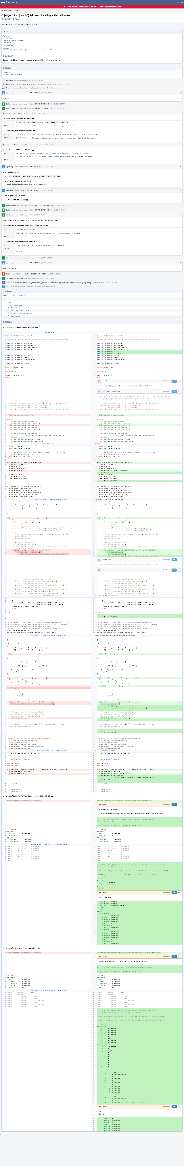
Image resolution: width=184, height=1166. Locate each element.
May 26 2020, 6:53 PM (48, 145)
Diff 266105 (34, 93)
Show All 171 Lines (49, 499)
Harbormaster (11, 104)
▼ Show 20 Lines (61, 499)
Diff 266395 (34, 190)
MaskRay (9, 45)
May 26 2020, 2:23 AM (38, 113)
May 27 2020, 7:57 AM (46, 263)
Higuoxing (14, 24)
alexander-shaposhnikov (14, 40)
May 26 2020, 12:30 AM (57, 108)
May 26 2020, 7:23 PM (46, 190)
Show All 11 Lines (48, 444)
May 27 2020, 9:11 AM (54, 274)
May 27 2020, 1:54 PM (47, 278)
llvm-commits (29, 88)
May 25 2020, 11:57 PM (57, 104)
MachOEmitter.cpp (17, 308)
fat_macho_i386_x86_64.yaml (21, 313)
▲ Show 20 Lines (36, 499)
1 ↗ (6, 134)
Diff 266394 (34, 167)
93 (6, 236)
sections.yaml (16, 316)
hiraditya (38, 88)
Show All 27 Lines (48, 596)
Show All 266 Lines (49, 990)
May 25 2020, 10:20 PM (35, 80)
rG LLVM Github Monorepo (12, 74)
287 (6, 126)
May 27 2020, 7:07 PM (110, 283)
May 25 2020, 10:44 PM (46, 93)
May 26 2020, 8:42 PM (57, 210)
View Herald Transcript (44, 84)
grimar (8, 43)
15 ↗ (7, 138)
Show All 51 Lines (48, 751)
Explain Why (97, 283)
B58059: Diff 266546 (38, 274)
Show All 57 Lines (48, 844)
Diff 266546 (34, 263)
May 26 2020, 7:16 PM (46, 167)
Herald (8, 84)
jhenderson (10, 38)
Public (17, 19)
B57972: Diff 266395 (42, 210)
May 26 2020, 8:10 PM (57, 206)
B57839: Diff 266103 (42, 104)
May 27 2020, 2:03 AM (37, 215)
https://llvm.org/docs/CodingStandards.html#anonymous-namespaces (42, 156)
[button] (182, 2)
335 (6, 249)
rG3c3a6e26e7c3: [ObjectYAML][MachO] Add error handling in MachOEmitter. (29, 50)
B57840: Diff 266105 (42, 108)
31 (6, 122)
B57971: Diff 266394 (42, 206)
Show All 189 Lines (49, 635)
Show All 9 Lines (49, 333)
